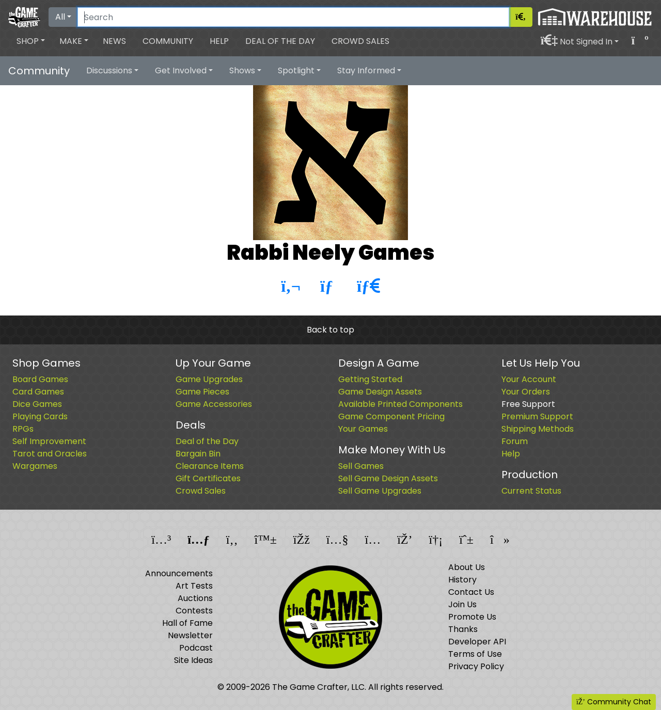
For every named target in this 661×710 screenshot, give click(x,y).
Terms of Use (475, 654)
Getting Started (370, 379)
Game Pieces (202, 392)
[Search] (293, 17)
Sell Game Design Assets (388, 478)
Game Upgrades (209, 379)
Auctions (195, 598)
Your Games (363, 429)
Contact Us (471, 592)
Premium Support (537, 416)
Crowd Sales (360, 41)
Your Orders (525, 392)
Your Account (528, 379)
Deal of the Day (280, 41)
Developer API (477, 642)
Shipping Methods (537, 429)
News (114, 41)
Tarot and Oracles (49, 454)
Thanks (463, 629)
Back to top (330, 330)
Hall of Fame (187, 623)
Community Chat (613, 702)
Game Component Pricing (391, 416)
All (60, 17)
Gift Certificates (208, 478)
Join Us (462, 604)
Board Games (40, 379)
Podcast (196, 648)
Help (219, 41)
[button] (30, 41)
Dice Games (37, 404)
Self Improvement (49, 441)
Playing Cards (40, 416)
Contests (194, 611)
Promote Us (472, 617)
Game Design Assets (380, 392)
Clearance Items (210, 466)
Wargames (34, 466)
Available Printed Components (400, 404)
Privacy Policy (476, 666)
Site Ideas (193, 660)
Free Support (528, 404)
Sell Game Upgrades (379, 491)
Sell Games (361, 466)
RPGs (23, 429)
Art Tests (194, 586)
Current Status (531, 491)
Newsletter (190, 635)
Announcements (179, 573)
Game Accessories (214, 404)
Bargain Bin (198, 454)
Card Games (38, 392)
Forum (514, 441)
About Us (466, 567)
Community (168, 41)
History (462, 580)
